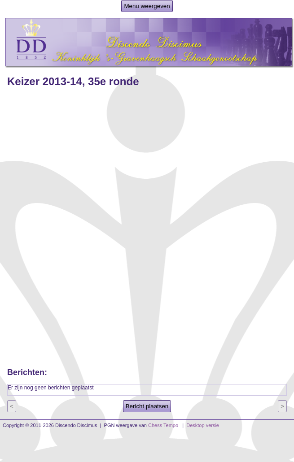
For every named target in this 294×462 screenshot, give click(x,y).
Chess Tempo (163, 425)
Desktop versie (202, 425)
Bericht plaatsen (147, 406)
